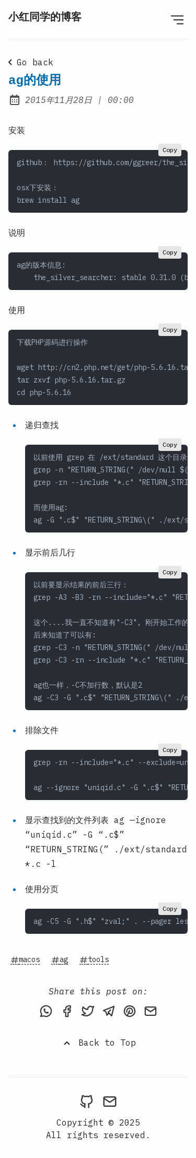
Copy (170, 150)
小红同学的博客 (45, 17)
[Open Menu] (177, 19)
